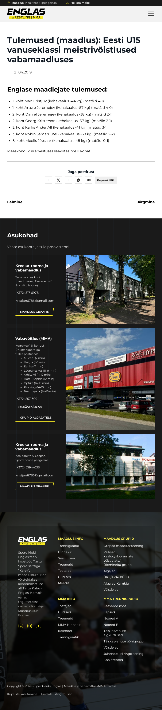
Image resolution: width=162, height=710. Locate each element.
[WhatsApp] (78, 180)
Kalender (65, 631)
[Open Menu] (151, 13)
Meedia (64, 583)
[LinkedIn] (68, 180)
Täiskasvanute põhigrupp (123, 641)
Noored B (111, 625)
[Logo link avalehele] (32, 541)
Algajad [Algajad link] (110, 571)
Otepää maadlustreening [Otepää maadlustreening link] (123, 546)
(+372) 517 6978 (27, 293)
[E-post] (88, 180)
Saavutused (67, 558)
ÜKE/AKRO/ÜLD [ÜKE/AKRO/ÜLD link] (116, 577)
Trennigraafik (68, 546)
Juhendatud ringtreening (123, 654)
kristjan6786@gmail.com (34, 301)
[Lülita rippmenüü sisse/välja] (67, 2)
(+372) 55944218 (27, 467)
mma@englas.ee (28, 406)
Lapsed (109, 612)
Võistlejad (111, 647)
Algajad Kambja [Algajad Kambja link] (116, 583)
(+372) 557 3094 (27, 399)
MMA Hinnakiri (69, 625)
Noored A (111, 618)
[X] (58, 180)
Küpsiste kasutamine (22, 694)
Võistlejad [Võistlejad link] (111, 590)
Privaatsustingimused (56, 694)
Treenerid (65, 564)
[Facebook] (48, 180)
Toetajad (65, 571)
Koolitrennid (113, 660)
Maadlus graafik (34, 311)
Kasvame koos (115, 606)
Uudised (64, 577)
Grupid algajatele (35, 417)
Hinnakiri (65, 552)
